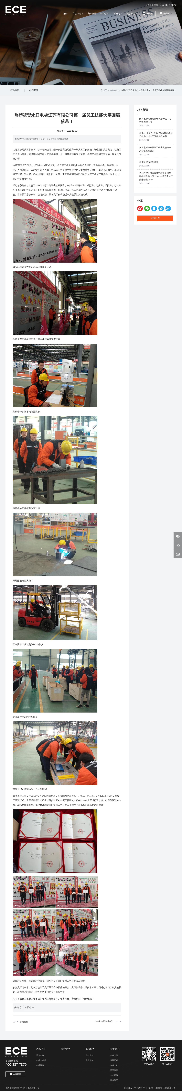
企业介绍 (114, 1055)
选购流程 (89, 1055)
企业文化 (114, 1065)
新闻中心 (114, 90)
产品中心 (40, 1048)
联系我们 (114, 1080)
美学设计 (65, 1048)
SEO (151, 1088)
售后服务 (89, 1060)
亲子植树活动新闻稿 (148, 162)
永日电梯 (29, 1007)
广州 (145, 1088)
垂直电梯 (40, 1055)
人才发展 (114, 1075)
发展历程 (114, 1060)
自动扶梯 (40, 1065)
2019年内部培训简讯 (104, 1021)
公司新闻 (33, 90)
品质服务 (90, 1048)
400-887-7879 (168, 4)
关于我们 (114, 1048)
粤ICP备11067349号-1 (165, 1088)
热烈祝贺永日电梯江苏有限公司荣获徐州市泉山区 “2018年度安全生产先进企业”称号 (156, 176)
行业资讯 (14, 90)
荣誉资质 (114, 1070)
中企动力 (138, 1088)
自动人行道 (41, 1060)
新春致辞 (24, 1022)
